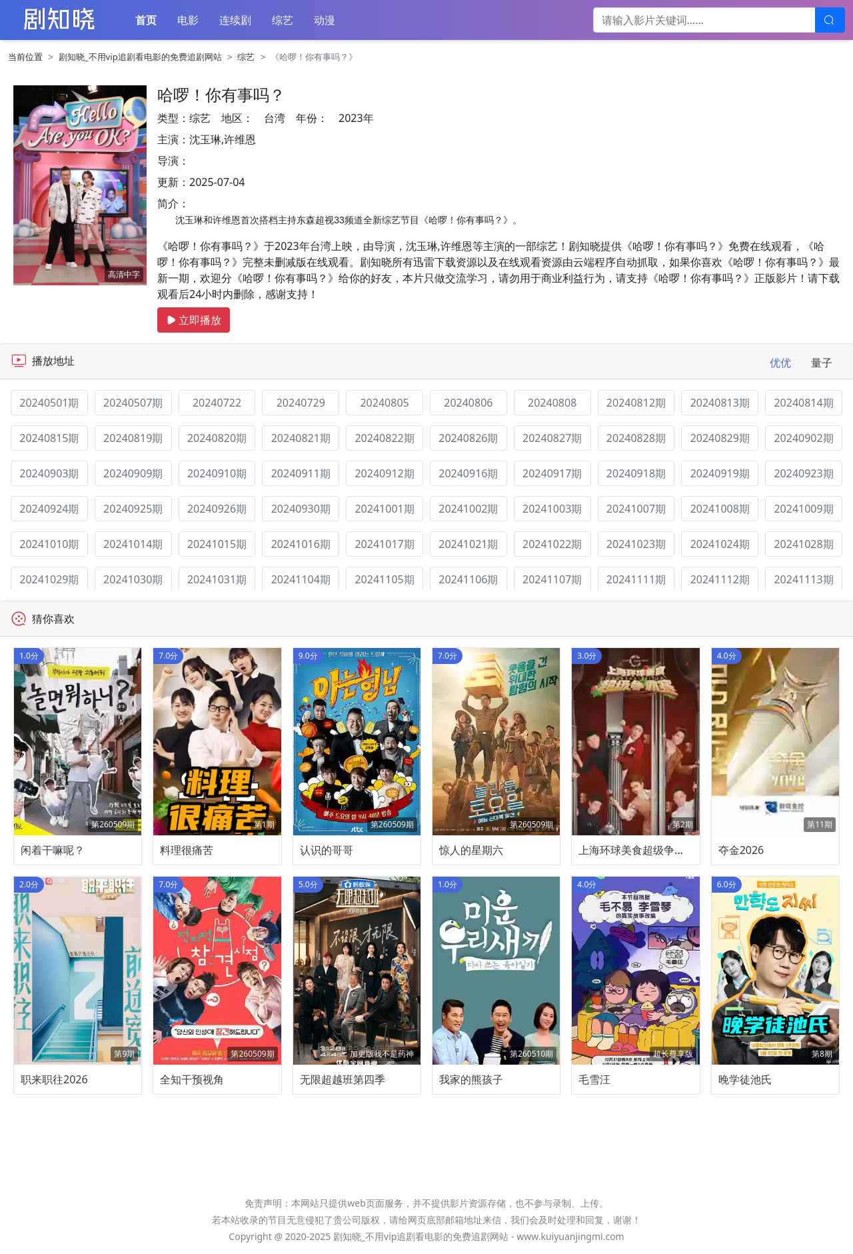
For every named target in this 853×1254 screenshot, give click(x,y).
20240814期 (803, 402)
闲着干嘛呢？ (53, 850)
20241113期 (803, 579)
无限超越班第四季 (342, 1079)
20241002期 (468, 508)
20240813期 (720, 402)
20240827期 (552, 438)
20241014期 (133, 544)
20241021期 (468, 544)
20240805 (384, 402)
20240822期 (384, 438)
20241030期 (133, 579)
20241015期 (217, 544)
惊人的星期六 (471, 850)
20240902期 (803, 438)
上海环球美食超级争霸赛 (637, 850)
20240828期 (636, 438)
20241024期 (720, 544)
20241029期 (49, 579)
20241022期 (552, 544)
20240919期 (720, 473)
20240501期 (49, 402)
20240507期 (133, 402)
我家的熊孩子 (471, 1079)
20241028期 (803, 544)
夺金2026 (741, 850)
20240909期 (133, 473)
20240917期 (552, 473)
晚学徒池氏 (745, 1079)
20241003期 (552, 508)
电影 (188, 20)
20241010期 (49, 544)
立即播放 (193, 320)
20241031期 (217, 579)
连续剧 (235, 20)
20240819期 (133, 438)
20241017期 (384, 544)
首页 (146, 20)
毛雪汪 (594, 1079)
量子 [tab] (821, 362)
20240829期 (720, 438)
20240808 (552, 402)
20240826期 (468, 438)
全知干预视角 (192, 1079)
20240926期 (217, 508)
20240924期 (49, 508)
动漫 (324, 20)
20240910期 (217, 473)
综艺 (282, 20)
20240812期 (636, 402)
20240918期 (636, 473)
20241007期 (636, 508)
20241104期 (301, 579)
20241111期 (636, 579)
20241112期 (720, 579)
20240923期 (803, 473)
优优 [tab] (780, 362)
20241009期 (803, 508)
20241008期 (720, 508)
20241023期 (636, 544)
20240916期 (468, 473)
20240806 (468, 402)
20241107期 (552, 579)
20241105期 (384, 579)
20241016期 (301, 544)
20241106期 (468, 579)
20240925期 (133, 508)
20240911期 (301, 473)
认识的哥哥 (326, 850)
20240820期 (217, 438)
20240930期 (301, 508)
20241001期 (384, 508)
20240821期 (301, 438)
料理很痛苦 (186, 850)
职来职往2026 (54, 1079)
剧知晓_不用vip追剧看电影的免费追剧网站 (140, 57)
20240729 (301, 402)
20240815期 (49, 438)
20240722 (217, 402)
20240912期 (384, 473)
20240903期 (49, 473)
